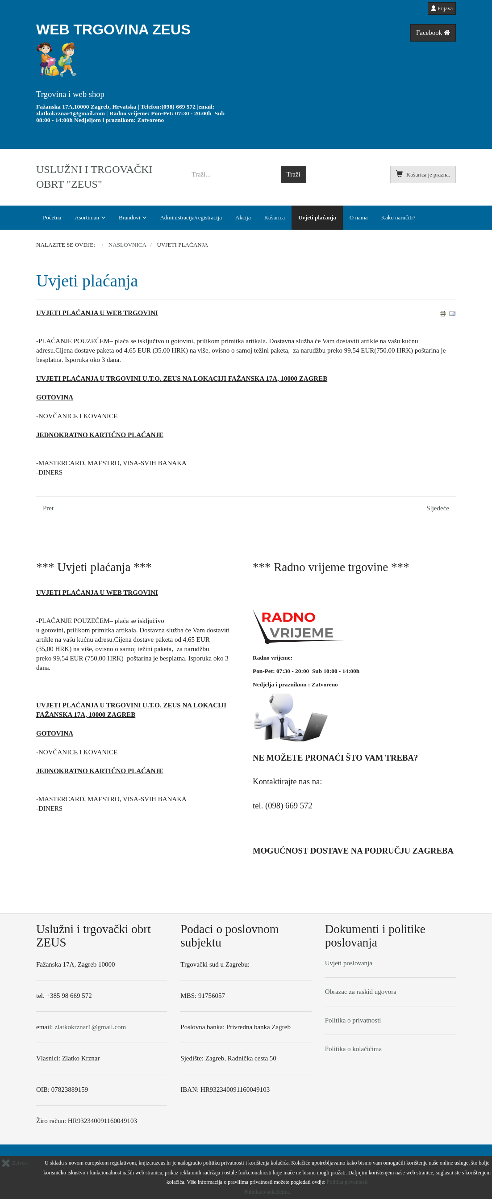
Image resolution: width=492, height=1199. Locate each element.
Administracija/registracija (191, 217)
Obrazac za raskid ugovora (360, 991)
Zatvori (14, 1163)
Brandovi (129, 217)
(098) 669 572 (179, 106)
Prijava (442, 8)
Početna (52, 217)
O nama (359, 217)
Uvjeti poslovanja (348, 963)
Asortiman (87, 217)
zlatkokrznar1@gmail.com (70, 113)
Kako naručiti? (398, 217)
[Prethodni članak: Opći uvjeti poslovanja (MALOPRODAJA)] (48, 508)
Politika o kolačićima (353, 1048)
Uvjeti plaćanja (317, 217)
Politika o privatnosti (353, 1020)
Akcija (243, 217)
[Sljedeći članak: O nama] (438, 508)
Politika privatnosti (347, 1182)
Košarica (274, 217)
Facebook (433, 32)
